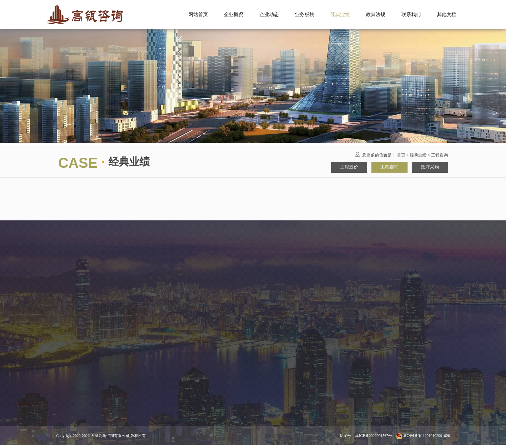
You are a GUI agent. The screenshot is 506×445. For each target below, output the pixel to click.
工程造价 (354, 167)
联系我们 (411, 14)
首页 (405, 155)
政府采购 (434, 167)
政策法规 (375, 14)
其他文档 (446, 14)
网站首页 (198, 14)
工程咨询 (444, 155)
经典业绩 (422, 155)
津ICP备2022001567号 (373, 435)
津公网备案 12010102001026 (423, 435)
